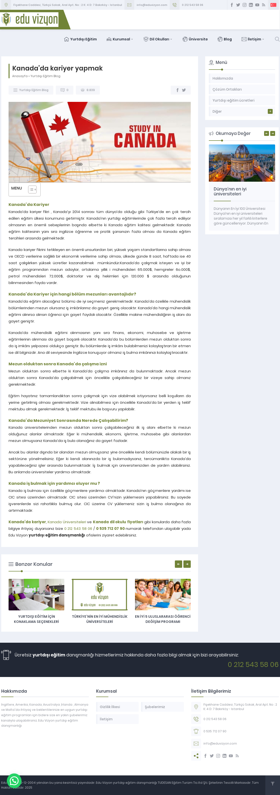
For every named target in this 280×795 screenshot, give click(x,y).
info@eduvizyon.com (152, 5)
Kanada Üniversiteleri (67, 521)
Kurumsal (120, 39)
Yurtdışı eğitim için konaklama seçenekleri (36, 619)
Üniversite (195, 39)
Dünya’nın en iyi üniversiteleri (230, 191)
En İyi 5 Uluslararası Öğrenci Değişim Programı (162, 619)
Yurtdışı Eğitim (80, 39)
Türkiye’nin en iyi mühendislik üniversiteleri (99, 619)
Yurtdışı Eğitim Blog (45, 76)
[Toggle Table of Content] (29, 189)
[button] (3, 784)
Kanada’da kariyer (27, 521)
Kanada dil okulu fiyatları (118, 521)
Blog (225, 39)
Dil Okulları (158, 39)
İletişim (253, 39)
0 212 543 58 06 (192, 5)
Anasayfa (20, 76)
